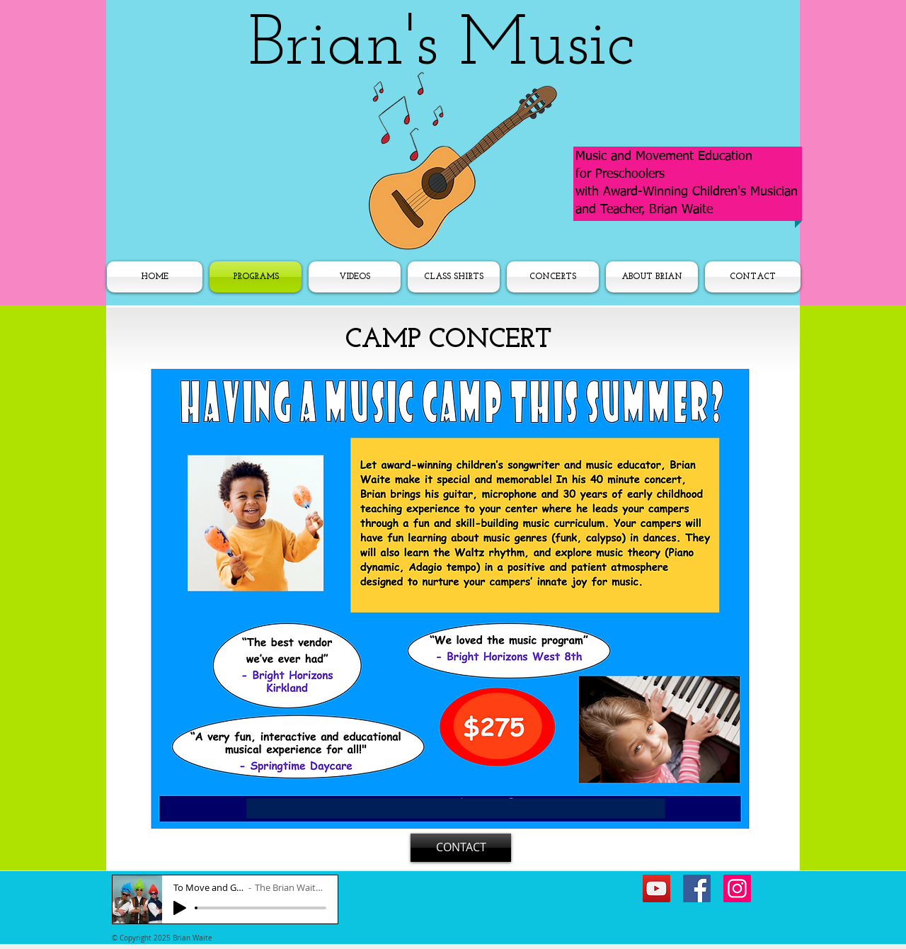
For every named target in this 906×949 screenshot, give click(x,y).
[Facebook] (697, 888)
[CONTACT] (461, 848)
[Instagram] (737, 888)
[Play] (179, 908)
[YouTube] (656, 888)
